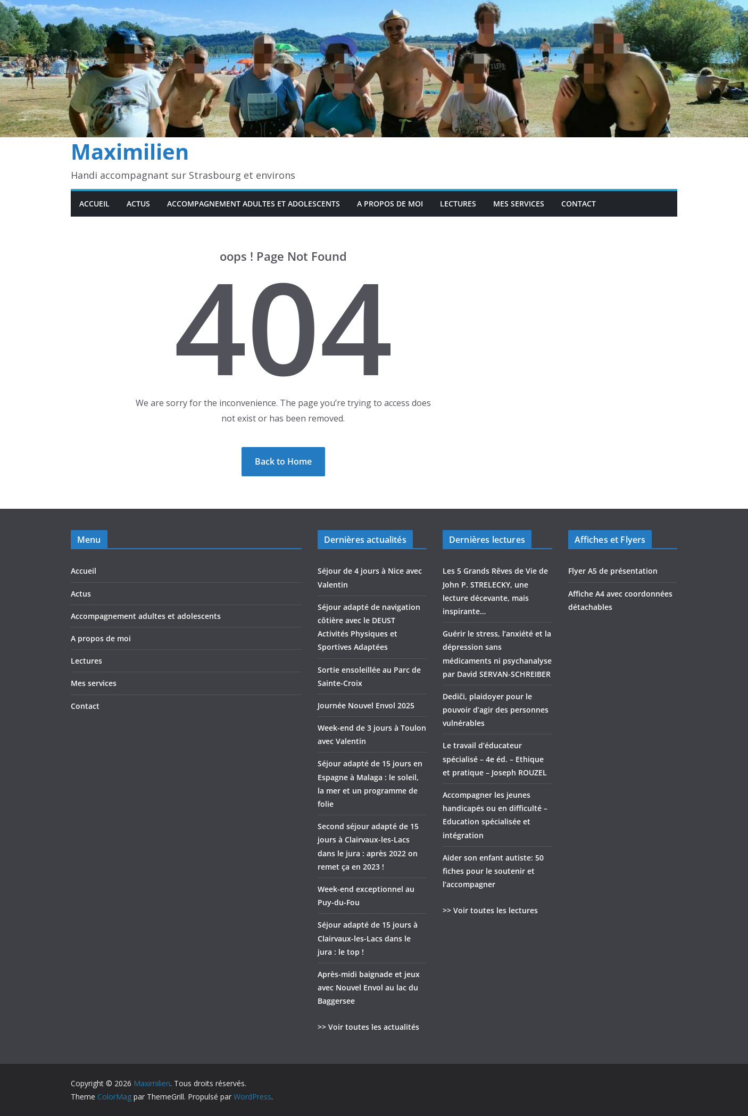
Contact (578, 204)
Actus (138, 204)
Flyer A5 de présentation (613, 571)
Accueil (94, 204)
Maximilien (130, 151)
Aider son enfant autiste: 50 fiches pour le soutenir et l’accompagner (493, 871)
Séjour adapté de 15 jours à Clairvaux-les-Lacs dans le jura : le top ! (368, 938)
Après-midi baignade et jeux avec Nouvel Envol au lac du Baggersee (369, 987)
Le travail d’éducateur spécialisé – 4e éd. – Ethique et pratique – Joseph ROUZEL (495, 758)
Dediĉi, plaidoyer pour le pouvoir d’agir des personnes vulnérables (495, 709)
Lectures (458, 204)
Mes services (518, 204)
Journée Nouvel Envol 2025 (366, 705)
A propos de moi (390, 204)
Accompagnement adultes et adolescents (253, 204)
